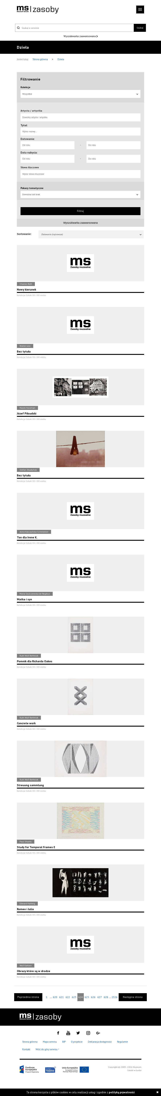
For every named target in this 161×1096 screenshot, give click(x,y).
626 (93, 997)
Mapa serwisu (50, 1041)
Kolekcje (25, 87)
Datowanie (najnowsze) (91, 234)
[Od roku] (48, 145)
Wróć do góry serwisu (47, 1049)
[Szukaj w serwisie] (74, 28)
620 (55, 997)
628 (106, 997)
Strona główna (40, 59)
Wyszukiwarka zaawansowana (80, 36)
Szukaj (140, 27)
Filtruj (80, 211)
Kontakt (26, 1049)
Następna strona (133, 997)
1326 (114, 997)
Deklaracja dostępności (100, 1041)
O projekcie (76, 1041)
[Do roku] (113, 145)
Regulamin (122, 1041)
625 (87, 997)
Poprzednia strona (28, 997)
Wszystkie (80, 93)
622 (68, 997)
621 (61, 997)
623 (74, 997)
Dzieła (61, 59)
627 (99, 997)
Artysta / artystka (31, 110)
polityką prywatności (122, 1092)
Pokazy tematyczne (32, 188)
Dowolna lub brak (80, 194)
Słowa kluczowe (30, 167)
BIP (64, 1041)
